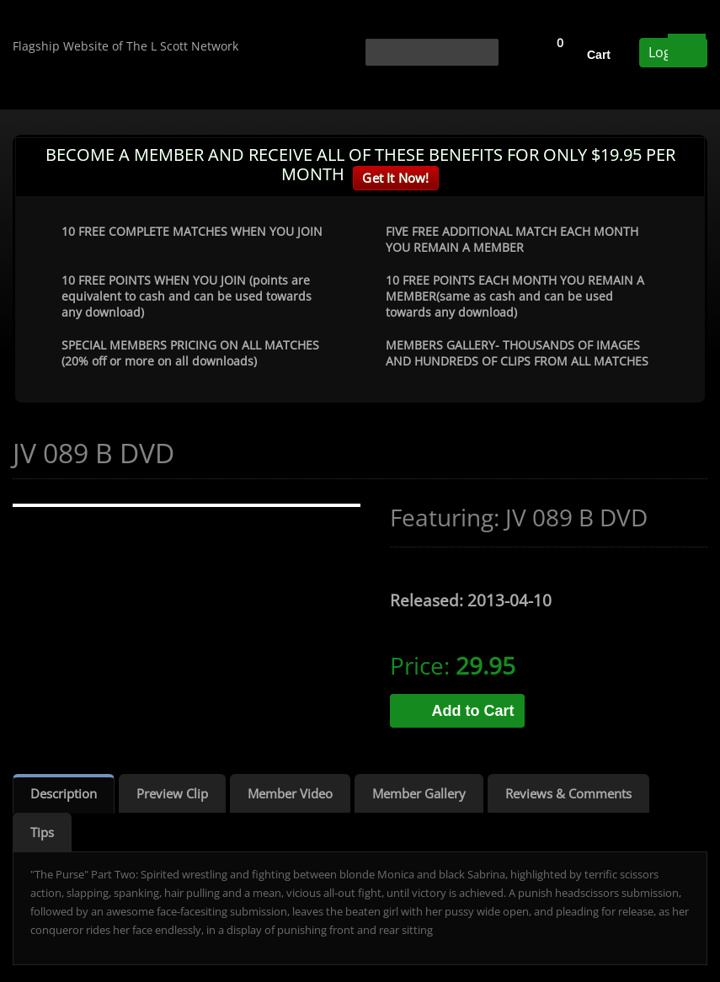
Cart (599, 54)
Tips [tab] (42, 832)
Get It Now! (395, 177)
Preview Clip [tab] (172, 793)
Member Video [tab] (290, 793)
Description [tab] (63, 793)
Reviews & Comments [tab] (568, 793)
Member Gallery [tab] (419, 793)
